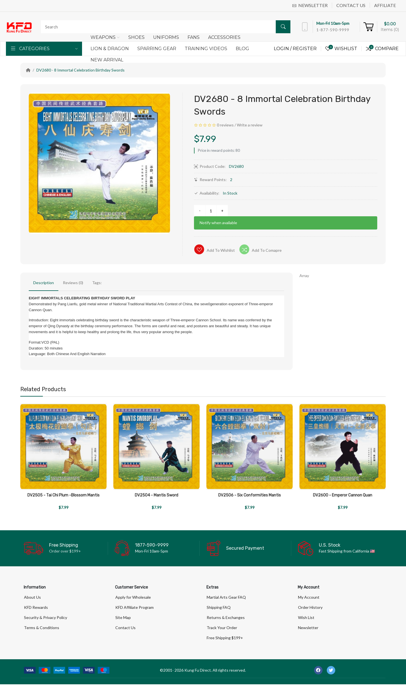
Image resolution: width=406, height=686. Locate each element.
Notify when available (218, 222)
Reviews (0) (73, 282)
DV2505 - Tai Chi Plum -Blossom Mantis (63, 495)
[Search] (164, 26)
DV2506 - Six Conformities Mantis (249, 495)
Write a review (249, 124)
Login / (283, 48)
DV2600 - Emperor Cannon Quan (342, 495)
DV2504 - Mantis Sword (156, 495)
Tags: (97, 282)
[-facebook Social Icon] (318, 672)
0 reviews (225, 124)
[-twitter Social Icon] (331, 672)
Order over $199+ (65, 551)
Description (43, 282)
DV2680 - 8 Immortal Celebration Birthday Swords (80, 70)
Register (305, 48)
